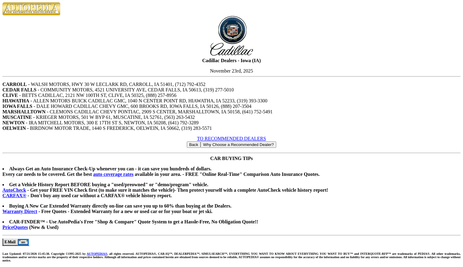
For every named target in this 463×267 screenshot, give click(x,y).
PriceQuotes (15, 227)
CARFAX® (14, 195)
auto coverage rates (113, 174)
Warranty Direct (19, 211)
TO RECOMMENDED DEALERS (231, 138)
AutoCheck (14, 190)
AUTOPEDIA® (97, 253)
